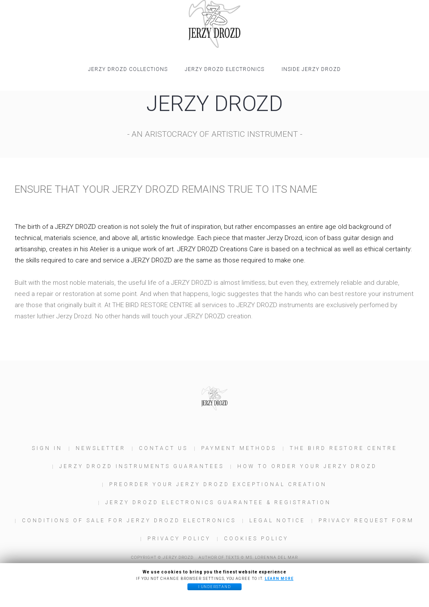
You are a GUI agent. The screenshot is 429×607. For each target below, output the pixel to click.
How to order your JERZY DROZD (307, 466)
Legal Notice (277, 521)
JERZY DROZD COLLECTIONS (128, 69)
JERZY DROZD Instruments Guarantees (141, 466)
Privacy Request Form (366, 521)
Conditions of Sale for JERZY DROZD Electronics (129, 521)
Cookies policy (256, 539)
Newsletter (101, 448)
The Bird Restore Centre (343, 448)
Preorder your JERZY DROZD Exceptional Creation (218, 484)
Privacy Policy (179, 539)
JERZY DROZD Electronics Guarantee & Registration (218, 502)
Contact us (163, 448)
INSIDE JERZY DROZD (311, 69)
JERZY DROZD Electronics (224, 69)
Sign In (47, 448)
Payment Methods (238, 448)
